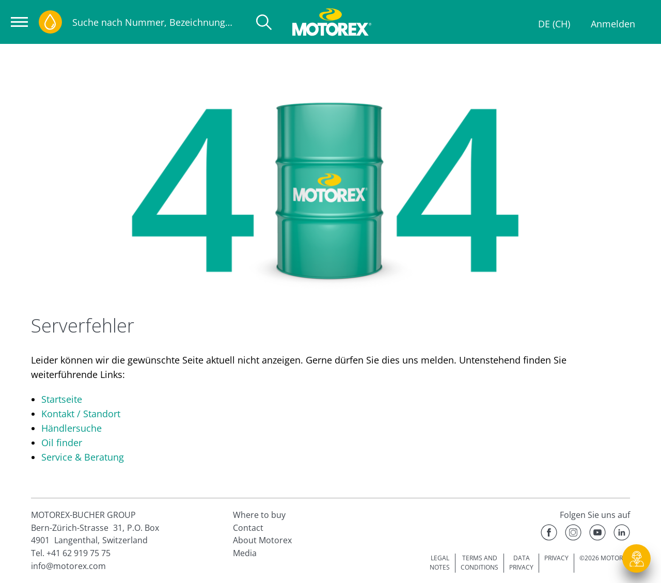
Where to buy (259, 515)
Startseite (61, 399)
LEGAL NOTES (440, 563)
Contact (248, 527)
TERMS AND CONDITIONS (479, 563)
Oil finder (61, 442)
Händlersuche (71, 428)
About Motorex (262, 540)
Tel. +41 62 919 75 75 (71, 553)
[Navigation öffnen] (19, 21)
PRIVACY (556, 558)
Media (245, 553)
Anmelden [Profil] (613, 24)
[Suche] (264, 22)
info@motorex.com (68, 566)
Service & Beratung (82, 457)
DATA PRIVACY (521, 563)
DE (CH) (554, 24)
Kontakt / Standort (80, 413)
